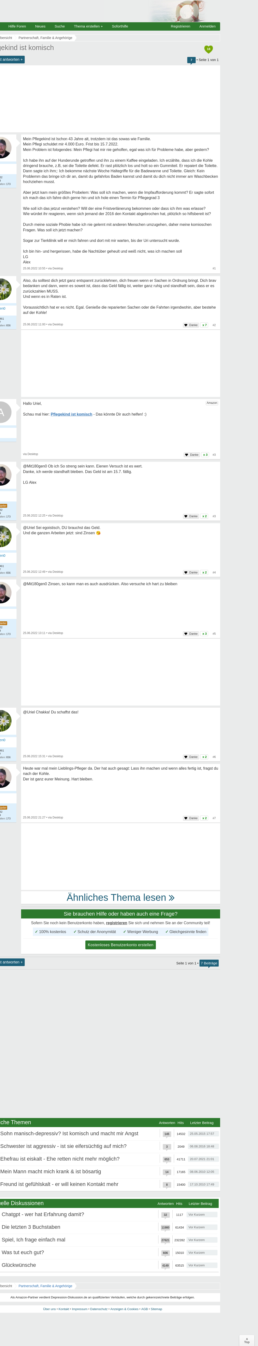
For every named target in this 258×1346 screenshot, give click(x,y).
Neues (40, 26)
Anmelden (207, 26)
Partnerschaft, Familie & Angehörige (45, 1286)
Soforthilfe (120, 26)
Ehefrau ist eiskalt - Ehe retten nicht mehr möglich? (60, 1159)
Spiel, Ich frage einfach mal (33, 1240)
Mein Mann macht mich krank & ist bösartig (50, 1171)
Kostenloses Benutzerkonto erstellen (120, 945)
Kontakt (64, 1309)
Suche (60, 26)
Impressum (79, 1309)
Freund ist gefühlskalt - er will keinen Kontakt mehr (59, 1184)
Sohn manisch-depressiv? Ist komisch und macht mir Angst (69, 1133)
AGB (144, 1309)
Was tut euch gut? (23, 1252)
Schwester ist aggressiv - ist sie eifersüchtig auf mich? (63, 1146)
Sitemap (156, 1309)
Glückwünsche (19, 1265)
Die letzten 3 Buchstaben (31, 1227)
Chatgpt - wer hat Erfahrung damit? (43, 1214)
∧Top (247, 1340)
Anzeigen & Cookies (124, 1309)
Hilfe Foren (17, 26)
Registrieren (180, 26)
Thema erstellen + (88, 26)
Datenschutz (98, 1309)
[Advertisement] (120, 363)
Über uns (49, 1309)
